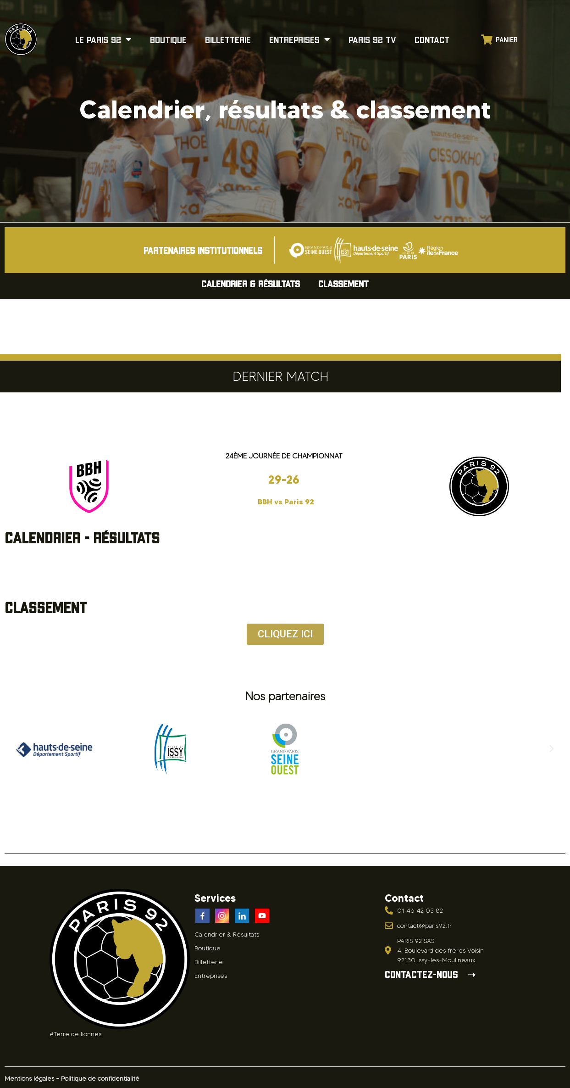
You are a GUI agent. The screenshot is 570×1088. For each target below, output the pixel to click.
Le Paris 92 (103, 39)
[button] (18, 748)
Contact (432, 39)
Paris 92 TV (372, 39)
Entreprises (299, 39)
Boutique (168, 39)
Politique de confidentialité (100, 1078)
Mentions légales (29, 1078)
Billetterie (228, 39)
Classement (343, 283)
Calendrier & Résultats (250, 283)
